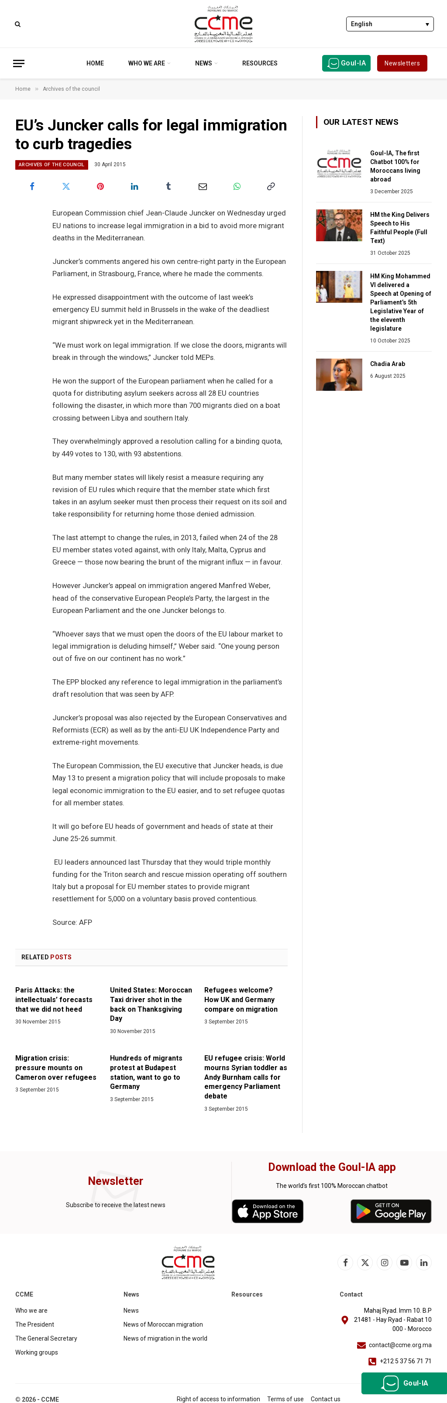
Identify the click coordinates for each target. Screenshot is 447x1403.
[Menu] (18, 63)
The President (34, 1324)
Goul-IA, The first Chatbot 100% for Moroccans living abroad (395, 166)
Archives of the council (52, 165)
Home (95, 63)
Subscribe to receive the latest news (115, 1204)
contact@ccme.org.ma (400, 1344)
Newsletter (115, 1181)
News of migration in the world (165, 1338)
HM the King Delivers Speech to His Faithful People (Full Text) (400, 227)
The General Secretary (46, 1338)
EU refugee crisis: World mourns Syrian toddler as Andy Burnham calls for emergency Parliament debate (245, 1077)
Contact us (325, 1399)
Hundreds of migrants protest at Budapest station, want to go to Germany (146, 1072)
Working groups (36, 1352)
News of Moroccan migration (163, 1324)
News (203, 63)
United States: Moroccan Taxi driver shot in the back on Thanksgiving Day (151, 1004)
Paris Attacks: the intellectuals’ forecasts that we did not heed (54, 999)
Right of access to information (218, 1399)
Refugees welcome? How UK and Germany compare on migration (241, 999)
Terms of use (285, 1399)
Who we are (146, 63)
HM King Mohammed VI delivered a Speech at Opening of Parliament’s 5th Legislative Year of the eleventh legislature (400, 302)
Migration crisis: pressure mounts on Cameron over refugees (55, 1067)
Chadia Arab (387, 363)
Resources (260, 63)
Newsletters (402, 63)
